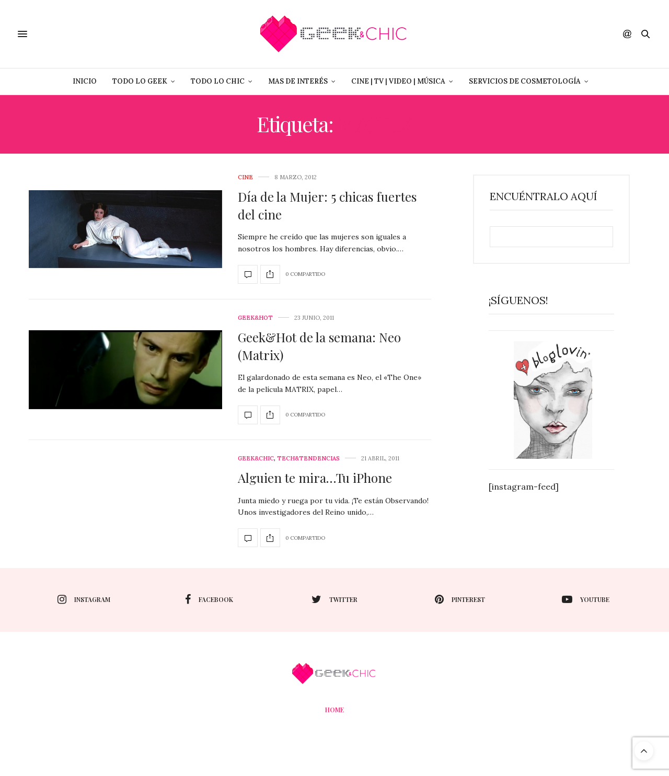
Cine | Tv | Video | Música (398, 81)
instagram (83, 599)
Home (334, 709)
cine (245, 177)
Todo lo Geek (139, 81)
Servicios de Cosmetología (525, 81)
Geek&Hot (255, 318)
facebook (209, 599)
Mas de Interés (298, 81)
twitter (334, 599)
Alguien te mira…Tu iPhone (315, 477)
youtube (585, 599)
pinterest (460, 599)
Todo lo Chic (218, 81)
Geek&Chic (256, 458)
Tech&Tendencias (308, 458)
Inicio (85, 81)
